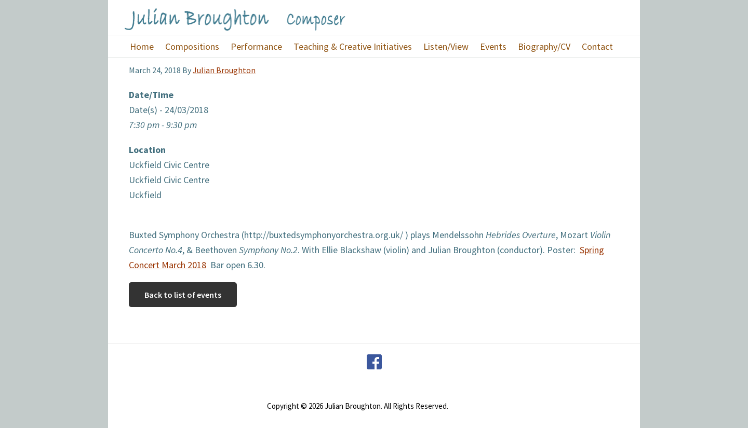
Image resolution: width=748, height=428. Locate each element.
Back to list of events (182, 294)
